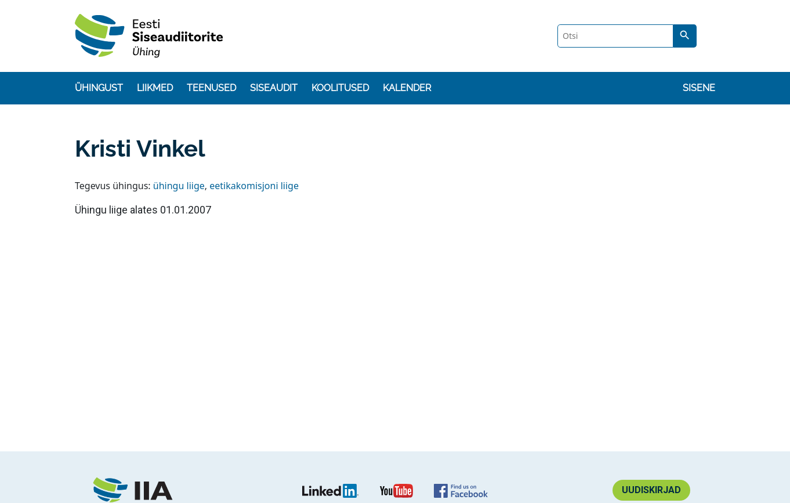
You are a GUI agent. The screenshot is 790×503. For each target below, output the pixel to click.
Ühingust (99, 87)
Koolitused (340, 87)
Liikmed (155, 87)
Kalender (407, 87)
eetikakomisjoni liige (254, 185)
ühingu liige (179, 185)
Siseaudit (274, 87)
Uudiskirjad (651, 489)
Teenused (211, 87)
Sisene (699, 87)
